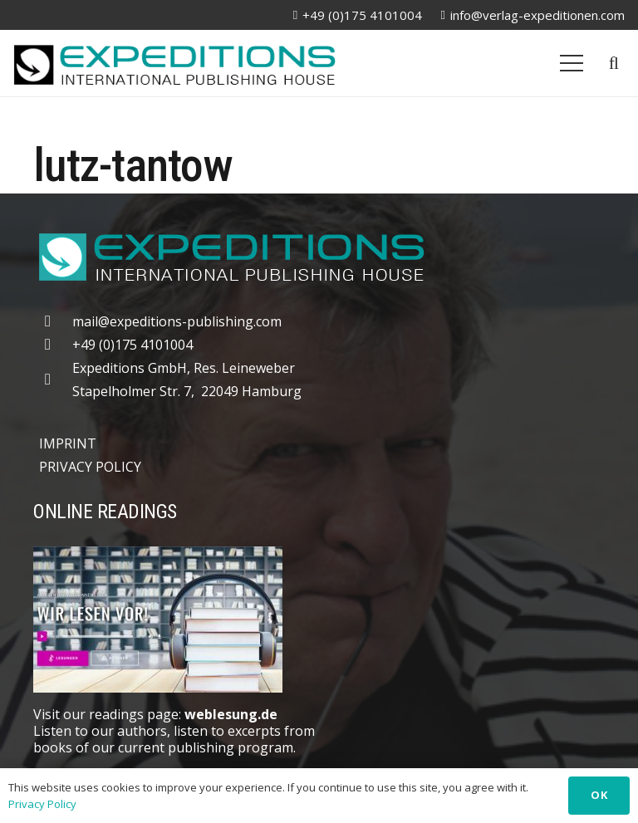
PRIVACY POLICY (90, 467)
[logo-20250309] (174, 63)
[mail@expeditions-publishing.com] (55, 321)
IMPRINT (67, 443)
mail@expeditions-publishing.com (177, 321)
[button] (614, 63)
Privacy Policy (42, 803)
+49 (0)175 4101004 (132, 345)
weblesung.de (230, 714)
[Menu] (571, 63)
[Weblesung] (319, 619)
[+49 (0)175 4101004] (55, 344)
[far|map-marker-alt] (55, 379)
